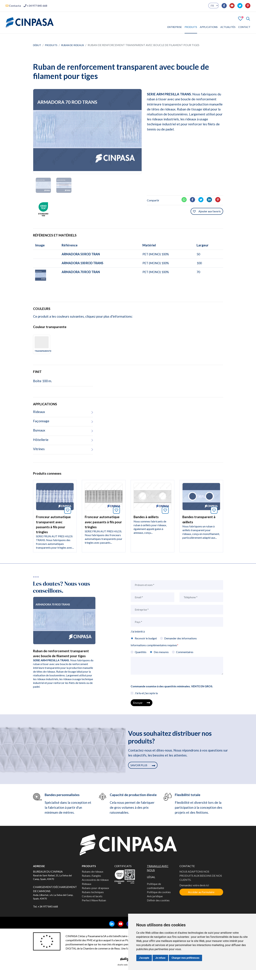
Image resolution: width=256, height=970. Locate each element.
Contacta (13, 5)
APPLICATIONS (209, 27)
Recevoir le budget (146, 638)
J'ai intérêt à (138, 631)
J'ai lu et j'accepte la (146, 693)
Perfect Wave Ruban (94, 900)
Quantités (140, 652)
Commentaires (184, 652)
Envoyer (141, 702)
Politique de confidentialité (155, 886)
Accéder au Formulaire (201, 892)
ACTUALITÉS (227, 27)
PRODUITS (191, 27)
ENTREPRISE (174, 27)
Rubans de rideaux (92, 871)
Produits (51, 45)
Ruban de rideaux (72, 45)
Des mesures (161, 652)
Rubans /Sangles (91, 875)
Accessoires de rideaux (95, 879)
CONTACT (244, 27)
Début (37, 45)
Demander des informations (180, 638)
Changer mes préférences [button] (185, 957)
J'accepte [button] (144, 957)
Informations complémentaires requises (154, 645)
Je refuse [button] (160, 957)
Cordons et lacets (92, 896)
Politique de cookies (159, 892)
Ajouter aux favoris (207, 211)
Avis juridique (155, 896)
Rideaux (86, 883)
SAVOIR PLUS (142, 765)
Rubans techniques (93, 892)
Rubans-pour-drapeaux (95, 888)
